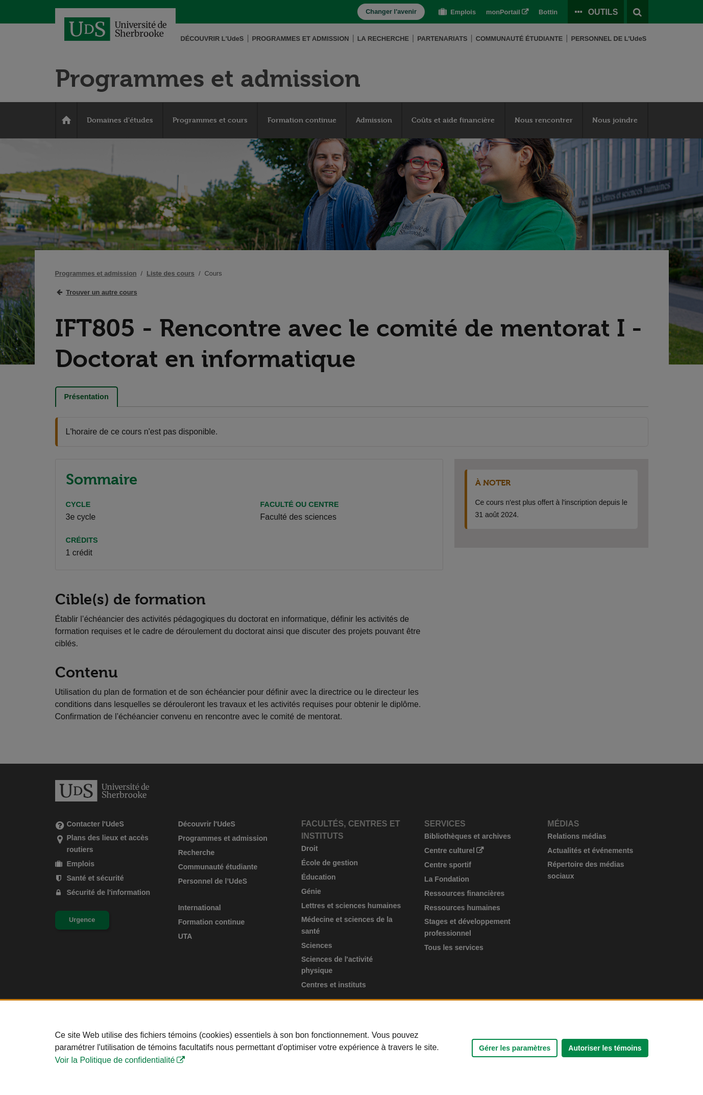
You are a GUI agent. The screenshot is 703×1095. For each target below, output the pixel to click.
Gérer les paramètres (514, 1048)
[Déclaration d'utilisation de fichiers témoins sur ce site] (351, 1048)
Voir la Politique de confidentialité (115, 1060)
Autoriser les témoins (604, 1048)
